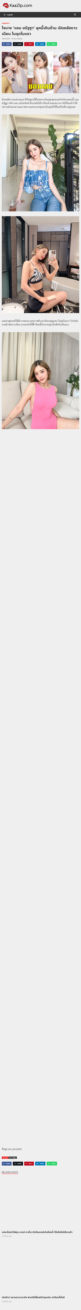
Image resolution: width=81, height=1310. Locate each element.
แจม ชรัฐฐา (12, 1158)
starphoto (6, 23)
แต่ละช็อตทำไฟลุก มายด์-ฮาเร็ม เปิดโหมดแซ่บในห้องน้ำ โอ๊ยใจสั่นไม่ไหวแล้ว (37, 1232)
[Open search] (75, 15)
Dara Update (18, 39)
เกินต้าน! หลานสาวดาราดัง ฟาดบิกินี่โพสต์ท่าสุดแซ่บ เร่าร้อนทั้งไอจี (33, 1297)
